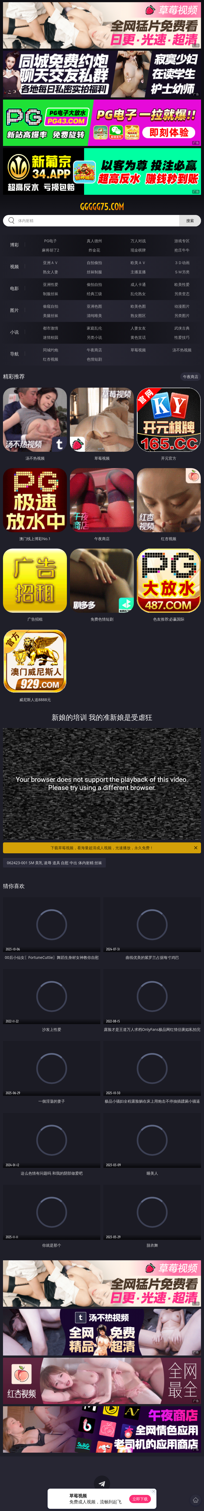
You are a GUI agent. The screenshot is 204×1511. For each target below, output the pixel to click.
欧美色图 (138, 306)
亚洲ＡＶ (50, 262)
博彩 (14, 245)
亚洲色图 (94, 306)
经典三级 (94, 293)
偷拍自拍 (94, 284)
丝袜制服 (94, 271)
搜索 (190, 220)
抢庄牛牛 (182, 250)
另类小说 (94, 337)
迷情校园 (50, 337)
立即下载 (140, 1498)
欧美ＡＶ (138, 262)
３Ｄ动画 (182, 262)
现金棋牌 (138, 250)
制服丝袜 (50, 293)
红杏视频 (50, 359)
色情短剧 (94, 359)
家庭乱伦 (94, 328)
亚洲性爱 (50, 284)
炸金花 (94, 250)
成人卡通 (138, 284)
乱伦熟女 (138, 293)
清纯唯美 (94, 315)
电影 (14, 288)
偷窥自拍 (50, 306)
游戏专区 (182, 240)
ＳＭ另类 (182, 271)
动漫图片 (182, 306)
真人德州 (94, 240)
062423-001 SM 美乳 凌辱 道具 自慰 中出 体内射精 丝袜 (54, 862)
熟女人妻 (50, 271)
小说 (14, 332)
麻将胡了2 (50, 250)
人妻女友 (138, 328)
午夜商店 (94, 349)
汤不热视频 (181, 349)
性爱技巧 (182, 337)
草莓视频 (138, 349)
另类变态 (182, 293)
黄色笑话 (138, 337)
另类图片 (182, 315)
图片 (14, 310)
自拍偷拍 (94, 262)
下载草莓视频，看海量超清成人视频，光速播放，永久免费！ (124, 848)
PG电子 (50, 240)
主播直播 (138, 271)
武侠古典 (182, 328)
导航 (14, 354)
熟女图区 (138, 315)
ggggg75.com (102, 206)
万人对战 (138, 240)
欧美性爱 (182, 284)
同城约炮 (50, 349)
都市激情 (50, 328)
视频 (14, 267)
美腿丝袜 (50, 315)
